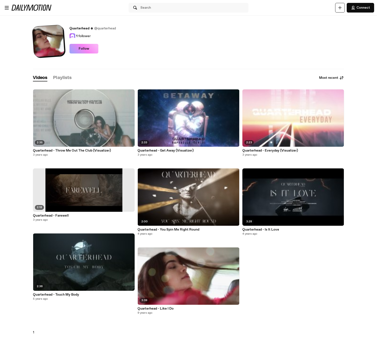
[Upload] (340, 8)
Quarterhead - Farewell (51, 216)
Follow (84, 48)
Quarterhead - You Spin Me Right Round (168, 230)
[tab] (40, 78)
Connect (360, 7)
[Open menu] (7, 8)
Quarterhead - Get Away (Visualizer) (166, 150)
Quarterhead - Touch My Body (56, 295)
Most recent (331, 77)
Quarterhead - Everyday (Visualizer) (270, 150)
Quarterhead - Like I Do (156, 309)
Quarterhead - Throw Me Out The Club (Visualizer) (72, 150)
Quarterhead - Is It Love (260, 230)
